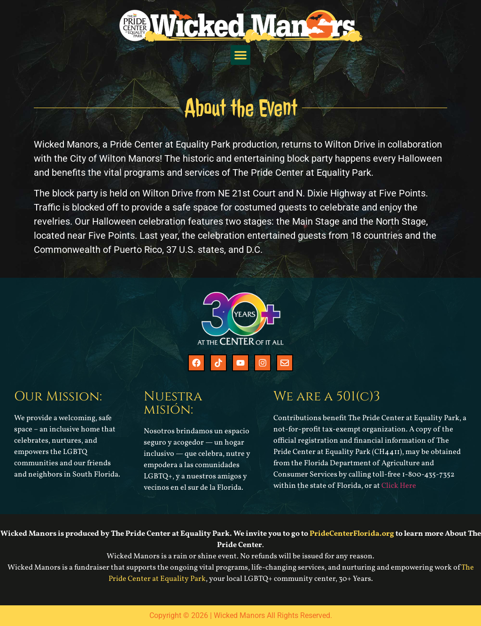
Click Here (398, 486)
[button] (240, 55)
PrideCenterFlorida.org (352, 534)
